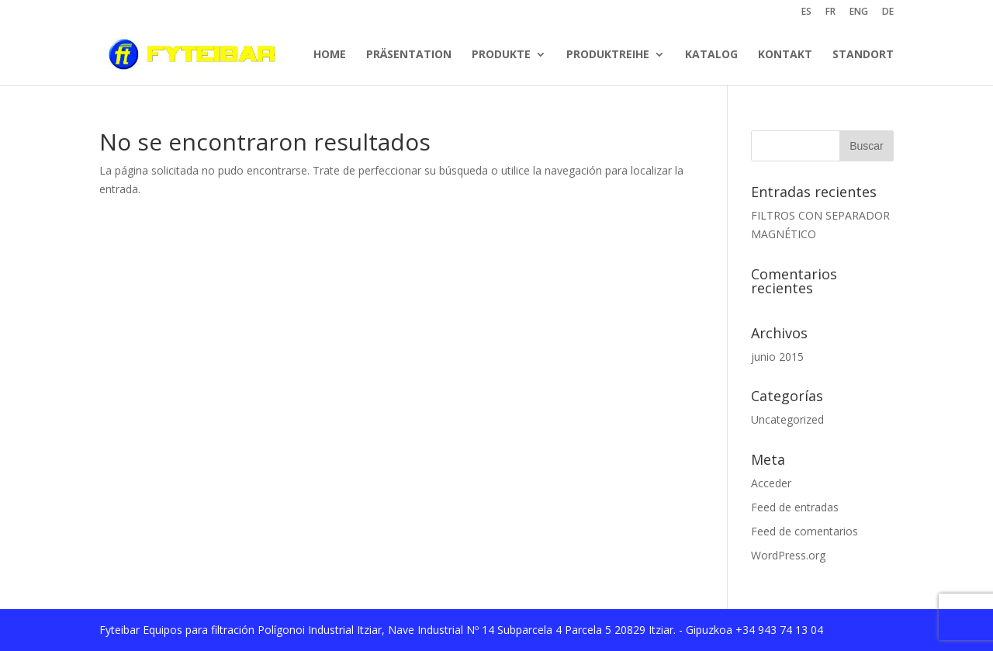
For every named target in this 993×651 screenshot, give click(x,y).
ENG (858, 12)
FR (830, 12)
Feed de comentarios (804, 531)
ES (806, 12)
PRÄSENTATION (409, 54)
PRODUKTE (501, 54)
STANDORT (863, 54)
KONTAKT (785, 54)
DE (888, 12)
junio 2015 (777, 356)
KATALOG (711, 54)
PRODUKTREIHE (607, 54)
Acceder (771, 483)
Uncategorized (787, 419)
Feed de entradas (795, 507)
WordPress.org (788, 555)
